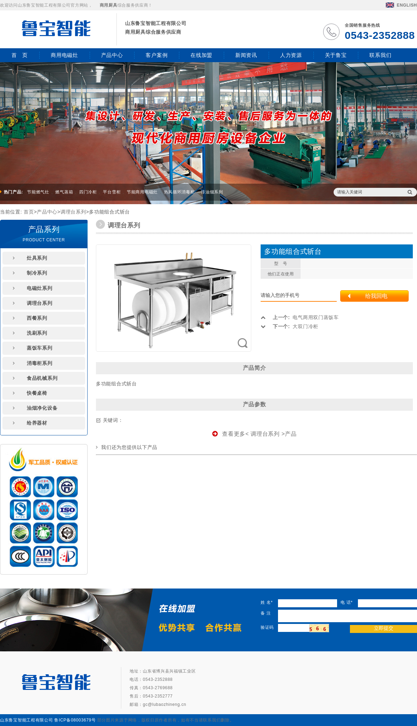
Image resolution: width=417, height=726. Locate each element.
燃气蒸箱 (64, 192)
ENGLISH (401, 5)
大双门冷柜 (289, 326)
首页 (29, 212)
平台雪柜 (112, 192)
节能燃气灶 (38, 192)
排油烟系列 (212, 192)
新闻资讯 (246, 55)
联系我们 (380, 55)
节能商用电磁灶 (142, 192)
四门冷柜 (88, 192)
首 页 (19, 55)
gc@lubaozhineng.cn (164, 704)
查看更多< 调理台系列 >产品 (254, 434)
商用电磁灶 (64, 55)
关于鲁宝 (336, 55)
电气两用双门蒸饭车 (299, 317)
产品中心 (112, 55)
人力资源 (291, 55)
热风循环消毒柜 (179, 192)
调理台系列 (73, 212)
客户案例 (156, 55)
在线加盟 (201, 55)
